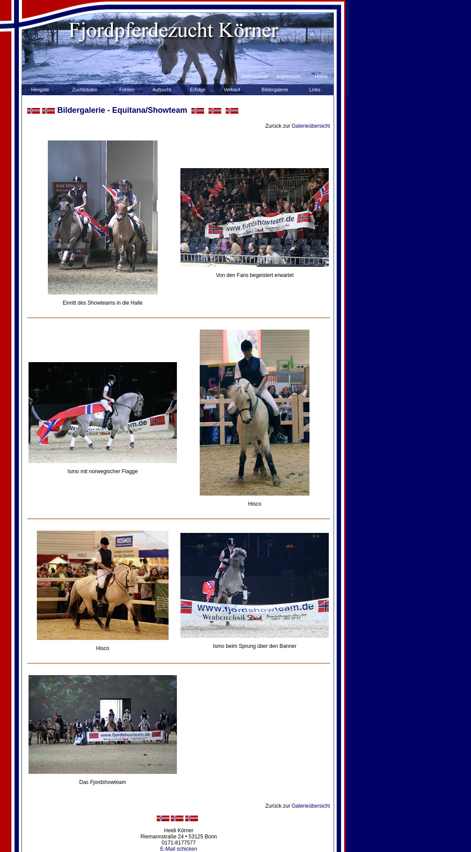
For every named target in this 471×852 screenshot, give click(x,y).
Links (314, 89)
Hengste (40, 89)
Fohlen (126, 89)
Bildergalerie (275, 89)
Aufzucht (161, 89)
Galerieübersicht (311, 126)
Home (321, 76)
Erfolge (197, 89)
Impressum (288, 76)
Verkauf (231, 89)
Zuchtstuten (84, 89)
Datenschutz (254, 76)
